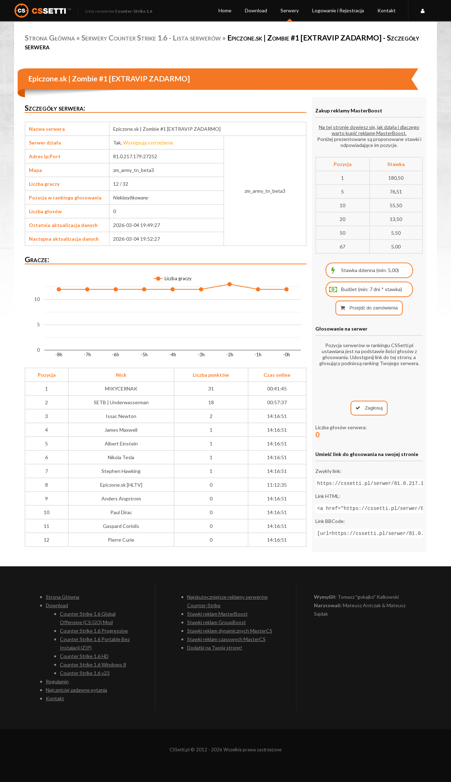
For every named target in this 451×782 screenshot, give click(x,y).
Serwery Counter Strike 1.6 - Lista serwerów (151, 37)
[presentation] (369, 383)
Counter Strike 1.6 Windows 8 (93, 664)
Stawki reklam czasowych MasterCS (226, 639)
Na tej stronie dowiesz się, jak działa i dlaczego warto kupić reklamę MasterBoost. (369, 130)
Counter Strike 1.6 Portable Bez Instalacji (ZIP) (95, 643)
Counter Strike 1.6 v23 (85, 673)
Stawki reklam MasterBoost (217, 614)
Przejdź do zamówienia (369, 307)
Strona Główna (50, 37)
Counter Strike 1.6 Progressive (94, 631)
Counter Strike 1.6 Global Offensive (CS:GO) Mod (88, 618)
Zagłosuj (369, 408)
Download (256, 10)
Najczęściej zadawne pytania (76, 690)
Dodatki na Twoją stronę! (214, 648)
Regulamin (57, 681)
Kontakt (386, 10)
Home (224, 10)
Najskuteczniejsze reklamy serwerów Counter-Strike (227, 601)
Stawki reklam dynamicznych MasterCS (229, 631)
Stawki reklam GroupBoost (216, 622)
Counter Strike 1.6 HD (84, 656)
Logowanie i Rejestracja (338, 10)
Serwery (289, 10)
